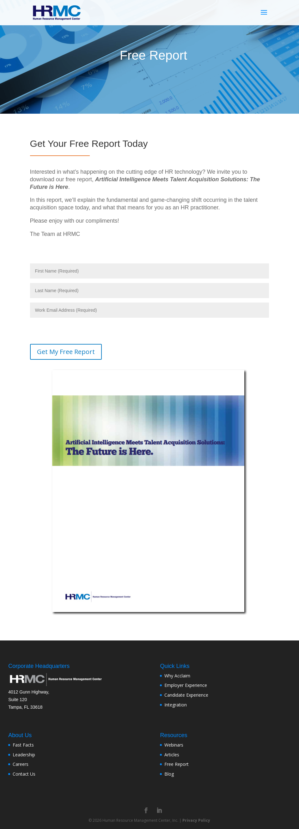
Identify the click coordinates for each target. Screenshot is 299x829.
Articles (171, 755)
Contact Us (24, 774)
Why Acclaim (177, 676)
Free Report (176, 764)
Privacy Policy (196, 820)
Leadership (24, 755)
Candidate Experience (186, 695)
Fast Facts (23, 745)
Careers (20, 764)
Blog (169, 774)
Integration (175, 705)
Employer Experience (185, 685)
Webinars (173, 745)
